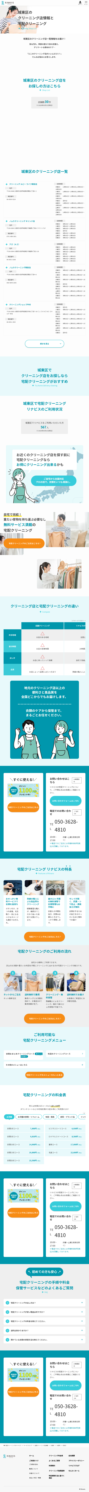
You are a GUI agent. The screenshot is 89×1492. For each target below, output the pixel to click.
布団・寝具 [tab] (49, 1117)
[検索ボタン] (80, 3)
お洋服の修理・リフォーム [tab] (28, 1117)
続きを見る (44, 343)
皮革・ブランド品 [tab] (67, 1117)
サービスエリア (28, 1445)
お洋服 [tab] (9, 1117)
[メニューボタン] (86, 3)
